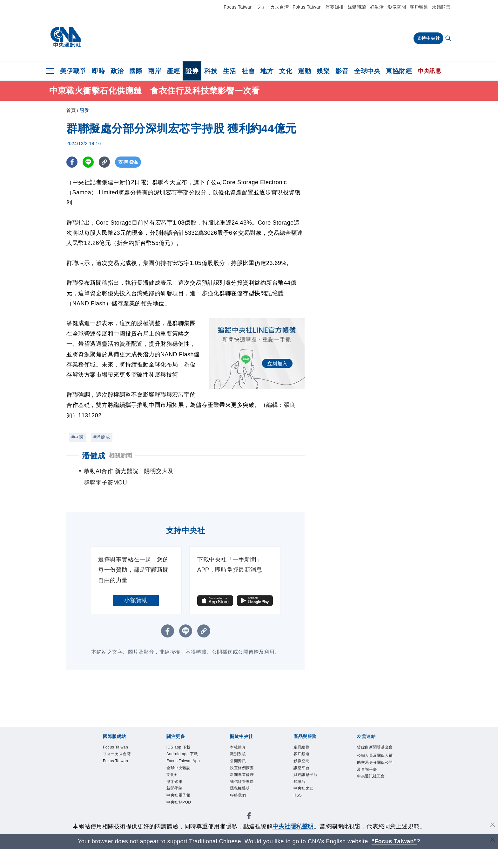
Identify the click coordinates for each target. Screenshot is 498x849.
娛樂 (323, 70)
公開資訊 (241, 765)
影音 (341, 70)
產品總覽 (304, 748)
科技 (210, 70)
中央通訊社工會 (373, 803)
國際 (135, 70)
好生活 (377, 7)
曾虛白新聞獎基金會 (373, 752)
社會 (248, 70)
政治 (117, 70)
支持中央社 (428, 38)
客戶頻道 (419, 7)
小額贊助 (136, 600)
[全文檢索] (448, 38)
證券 (192, 70)
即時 (98, 70)
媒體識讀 (357, 7)
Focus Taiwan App (183, 777)
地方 (266, 70)
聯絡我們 (241, 807)
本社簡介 (241, 748)
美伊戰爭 (73, 70)
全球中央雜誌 (183, 790)
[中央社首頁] (65, 37)
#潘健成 (101, 437)
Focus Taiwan (238, 7)
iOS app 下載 (183, 748)
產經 (173, 70)
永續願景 (441, 7)
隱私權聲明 (244, 798)
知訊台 (301, 790)
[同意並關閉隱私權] (492, 825)
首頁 (71, 110)
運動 (304, 70)
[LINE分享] (88, 162)
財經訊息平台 (310, 781)
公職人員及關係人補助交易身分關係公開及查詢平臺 (373, 777)
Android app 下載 (185, 760)
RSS (299, 807)
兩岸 (154, 70)
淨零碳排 (335, 7)
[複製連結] (104, 162)
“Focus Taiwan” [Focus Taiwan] (394, 841)
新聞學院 (177, 815)
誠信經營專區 (246, 790)
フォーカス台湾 (273, 7)
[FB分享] (71, 162)
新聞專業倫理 (246, 781)
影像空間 (396, 7)
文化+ (173, 798)
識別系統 (241, 756)
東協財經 (399, 70)
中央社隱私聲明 (293, 826)
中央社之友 (307, 798)
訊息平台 (304, 773)
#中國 (77, 437)
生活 (229, 70)
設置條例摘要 (246, 773)
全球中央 (367, 70)
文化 (285, 70)
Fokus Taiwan (307, 7)
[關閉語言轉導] (492, 840)
